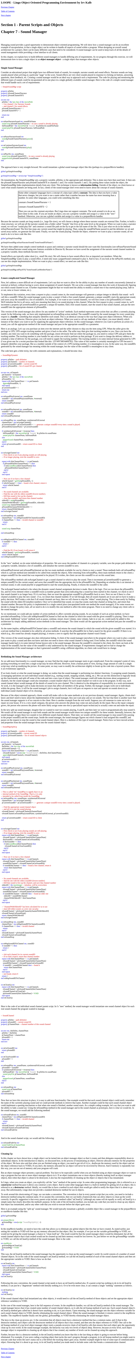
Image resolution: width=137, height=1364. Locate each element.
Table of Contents (8, 11)
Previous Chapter (7, 7)
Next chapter (6, 15)
